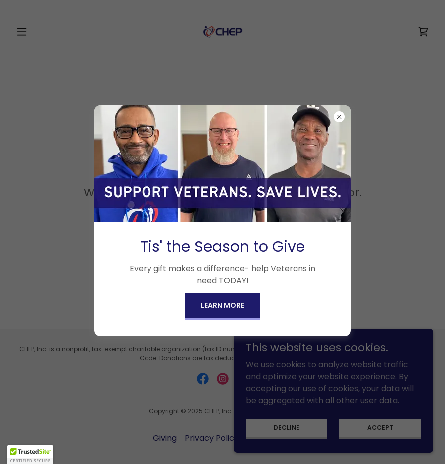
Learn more (222, 305)
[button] (30, 454)
